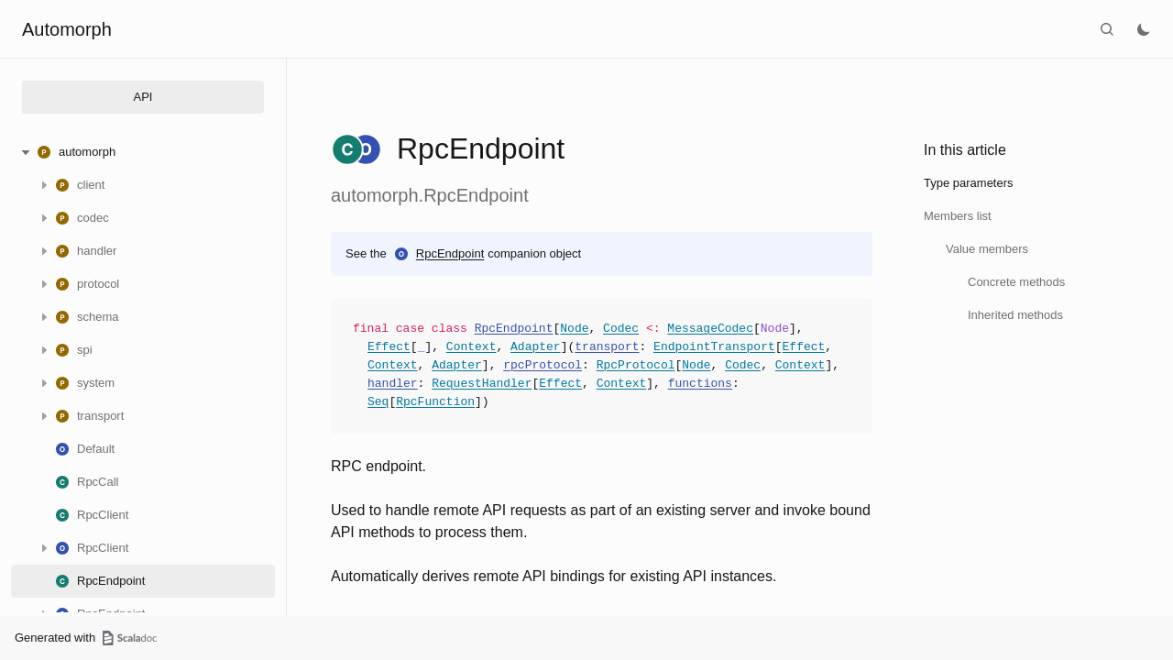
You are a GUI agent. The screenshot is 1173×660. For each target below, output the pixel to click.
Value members (987, 249)
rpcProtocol (542, 366)
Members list (958, 216)
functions (700, 384)
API (143, 97)
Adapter (535, 347)
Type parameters (969, 183)
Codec (621, 329)
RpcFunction (435, 402)
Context (471, 347)
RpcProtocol (636, 366)
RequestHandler (482, 384)
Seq (378, 402)
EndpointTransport (714, 347)
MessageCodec (710, 329)
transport (607, 347)
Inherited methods (1015, 315)
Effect (389, 347)
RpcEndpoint (450, 253)
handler (392, 384)
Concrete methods (1016, 282)
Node (574, 329)
